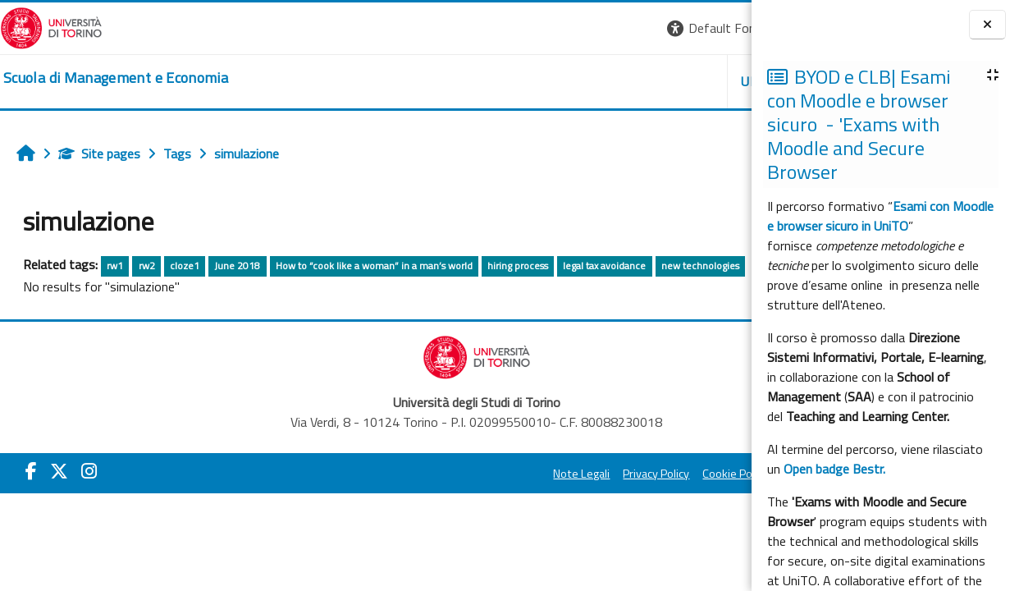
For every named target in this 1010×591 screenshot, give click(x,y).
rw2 (147, 265)
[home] (115, 78)
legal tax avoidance (604, 265)
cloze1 (184, 265)
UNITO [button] (559, 81)
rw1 (115, 265)
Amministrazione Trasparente (656, 474)
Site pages (99, 153)
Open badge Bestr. (834, 469)
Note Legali (380, 474)
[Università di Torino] (51, 26)
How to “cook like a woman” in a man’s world (374, 265)
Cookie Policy (534, 474)
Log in (721, 28)
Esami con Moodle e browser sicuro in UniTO (880, 216)
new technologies (700, 265)
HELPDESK (652, 81)
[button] (520, 28)
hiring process (517, 265)
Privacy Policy (455, 474)
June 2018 (237, 265)
